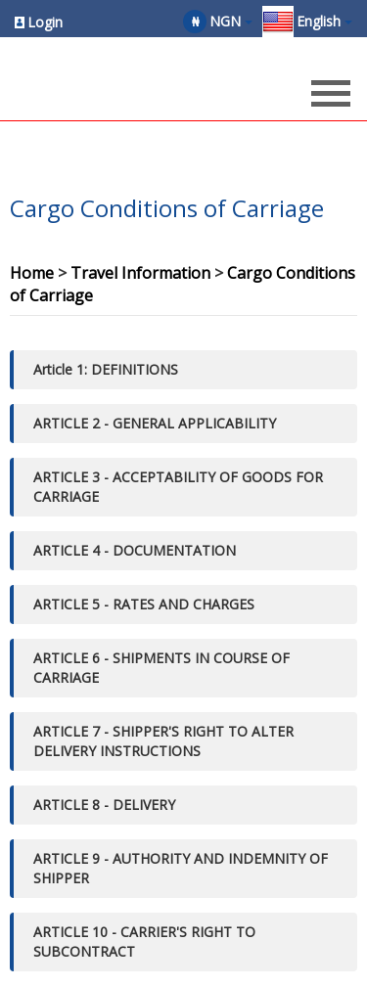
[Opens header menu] (330, 95)
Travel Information (140, 273)
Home (32, 273)
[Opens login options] (39, 22)
